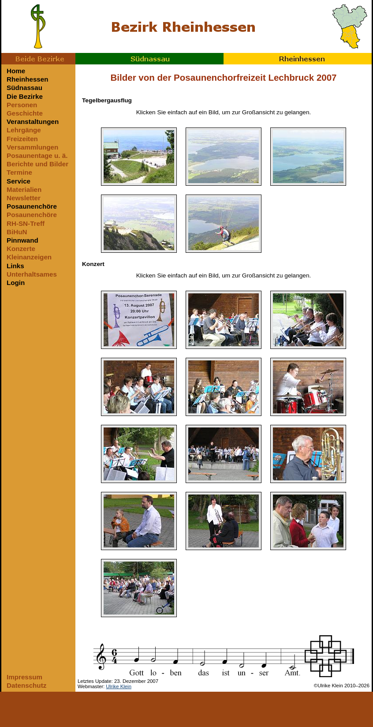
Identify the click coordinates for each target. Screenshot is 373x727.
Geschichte (25, 113)
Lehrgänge (24, 130)
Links (15, 266)
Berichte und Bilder (37, 164)
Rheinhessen (298, 58)
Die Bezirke (25, 96)
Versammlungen (32, 147)
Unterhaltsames (32, 274)
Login (16, 282)
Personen (22, 105)
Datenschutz (26, 685)
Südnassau (149, 58)
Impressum (24, 677)
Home (16, 71)
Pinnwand (22, 240)
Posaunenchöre (32, 206)
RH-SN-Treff (26, 223)
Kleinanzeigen (29, 257)
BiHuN (17, 232)
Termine (19, 172)
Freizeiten (22, 138)
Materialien (24, 189)
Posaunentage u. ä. (37, 155)
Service (18, 181)
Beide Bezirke (38, 58)
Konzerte (21, 248)
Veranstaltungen (33, 121)
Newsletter (24, 198)
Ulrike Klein (118, 686)
